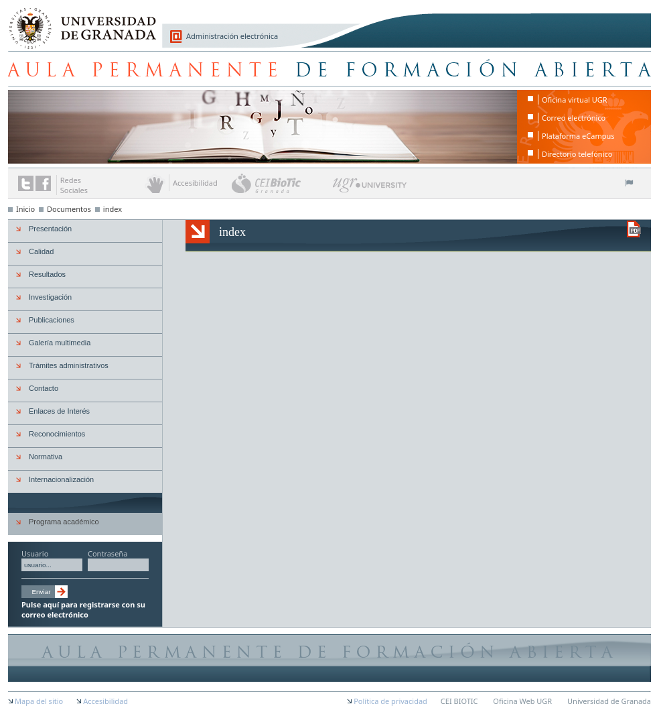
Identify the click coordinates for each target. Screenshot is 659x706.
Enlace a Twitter (25, 183)
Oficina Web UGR (522, 701)
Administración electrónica (232, 36)
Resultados (47, 274)
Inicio (25, 209)
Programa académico (64, 522)
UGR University (370, 188)
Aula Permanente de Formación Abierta (329, 68)
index (112, 209)
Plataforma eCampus (578, 136)
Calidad (41, 251)
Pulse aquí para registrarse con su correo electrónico (83, 609)
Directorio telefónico (577, 154)
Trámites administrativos (68, 365)
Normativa (45, 457)
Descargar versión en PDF (634, 229)
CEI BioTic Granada (281, 183)
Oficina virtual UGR (574, 100)
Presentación (50, 229)
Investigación (50, 297)
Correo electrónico (573, 118)
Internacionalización (61, 479)
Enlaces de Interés (59, 411)
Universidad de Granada (77, 21)
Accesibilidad (105, 701)
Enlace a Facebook (43, 183)
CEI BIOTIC (459, 701)
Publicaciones (51, 320)
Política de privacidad (390, 701)
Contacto (43, 388)
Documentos (69, 209)
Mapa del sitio (39, 701)
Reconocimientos (57, 434)
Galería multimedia (59, 343)
